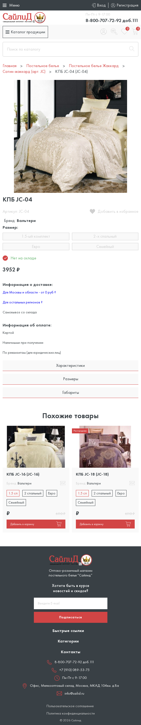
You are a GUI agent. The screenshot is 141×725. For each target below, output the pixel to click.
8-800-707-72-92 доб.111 (112, 20)
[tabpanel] (36, 479)
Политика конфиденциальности (70, 713)
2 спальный (32, 493)
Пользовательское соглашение (70, 706)
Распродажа (80, 430)
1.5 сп (13, 493)
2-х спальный (105, 236)
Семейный (105, 246)
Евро (36, 246)
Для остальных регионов (23, 302)
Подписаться (70, 617)
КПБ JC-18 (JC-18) (92, 474)
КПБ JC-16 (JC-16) (23, 474)
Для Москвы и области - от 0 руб (29, 292)
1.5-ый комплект (36, 236)
